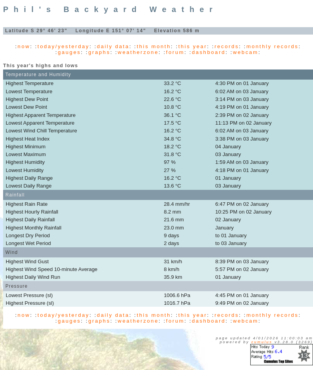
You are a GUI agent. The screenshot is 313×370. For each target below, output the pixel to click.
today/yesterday (63, 46)
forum (175, 52)
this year (192, 46)
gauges (69, 52)
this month (154, 46)
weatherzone (138, 52)
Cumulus (261, 342)
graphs (99, 52)
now (23, 46)
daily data (113, 46)
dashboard (208, 52)
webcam (245, 52)
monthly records (272, 46)
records (227, 46)
